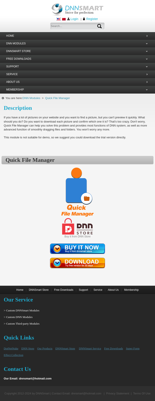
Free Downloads (63, 289)
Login (74, 19)
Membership (131, 289)
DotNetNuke (11, 348)
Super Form (133, 348)
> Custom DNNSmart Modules (21, 310)
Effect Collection (13, 355)
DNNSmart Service (90, 348)
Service (98, 289)
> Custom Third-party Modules (22, 323)
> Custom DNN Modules (18, 317)
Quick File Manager (57, 98)
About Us (113, 289)
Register (92, 19)
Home (19, 289)
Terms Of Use (141, 393)
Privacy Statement (117, 393)
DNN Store (27, 348)
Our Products (44, 348)
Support (83, 289)
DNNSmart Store (39, 289)
